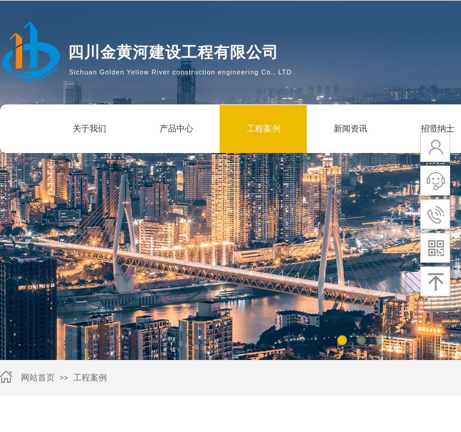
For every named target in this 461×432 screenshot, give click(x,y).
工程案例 (263, 128)
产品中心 (176, 128)
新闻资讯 (350, 128)
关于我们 (89, 128)
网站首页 (38, 377)
